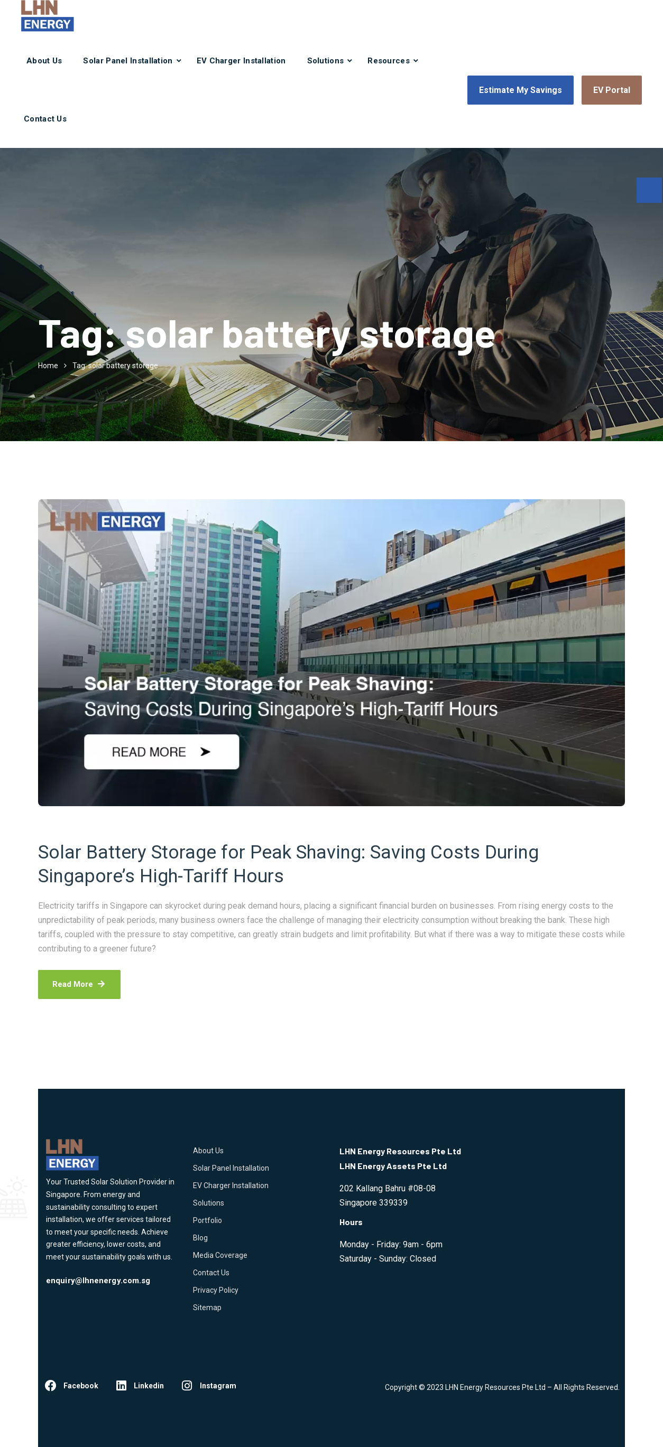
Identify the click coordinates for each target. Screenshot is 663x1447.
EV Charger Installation (241, 61)
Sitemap (207, 1307)
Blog (200, 1238)
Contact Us (45, 119)
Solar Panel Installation (127, 61)
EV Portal (611, 90)
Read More (79, 984)
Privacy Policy (215, 1290)
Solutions (325, 61)
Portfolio (207, 1220)
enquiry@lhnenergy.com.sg (98, 1280)
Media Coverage (220, 1255)
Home (48, 365)
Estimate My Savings (520, 90)
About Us (44, 61)
